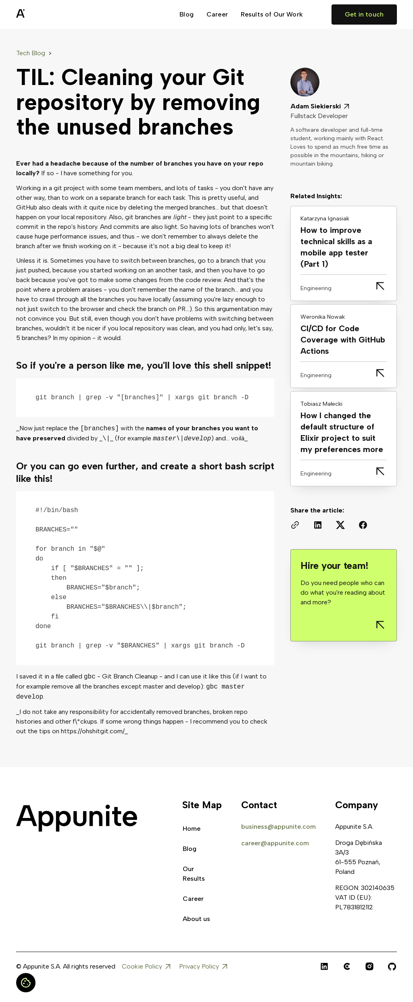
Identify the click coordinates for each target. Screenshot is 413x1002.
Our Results (194, 873)
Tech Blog (30, 53)
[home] (40, 14)
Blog (186, 14)
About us (196, 919)
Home (191, 828)
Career (217, 14)
